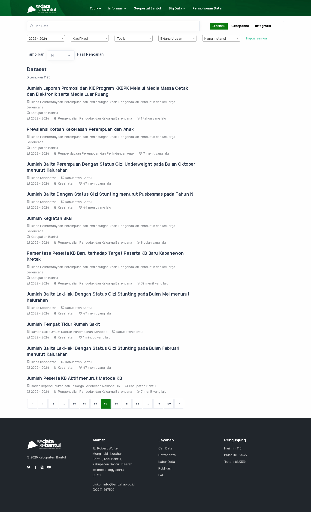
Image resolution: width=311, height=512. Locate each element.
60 (116, 403)
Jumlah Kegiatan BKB (49, 218)
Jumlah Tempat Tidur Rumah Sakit (63, 324)
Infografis (263, 26)
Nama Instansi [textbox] (215, 38)
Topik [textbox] (121, 38)
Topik (94, 8)
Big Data (175, 8)
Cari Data (165, 448)
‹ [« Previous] (32, 403)
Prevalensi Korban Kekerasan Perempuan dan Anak (80, 129)
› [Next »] (179, 403)
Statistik (218, 26)
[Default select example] (61, 55)
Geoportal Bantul (147, 8)
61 (127, 403)
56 (74, 403)
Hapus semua (256, 38)
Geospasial (240, 26)
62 (137, 403)
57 (84, 403)
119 (158, 403)
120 (169, 403)
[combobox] (46, 38)
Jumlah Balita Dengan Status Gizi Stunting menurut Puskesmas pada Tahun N (110, 194)
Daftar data (167, 455)
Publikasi (165, 468)
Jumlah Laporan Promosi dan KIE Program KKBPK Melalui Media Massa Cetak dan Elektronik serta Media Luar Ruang (107, 91)
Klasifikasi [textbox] (80, 38)
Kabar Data (166, 462)
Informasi (115, 8)
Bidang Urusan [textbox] (171, 38)
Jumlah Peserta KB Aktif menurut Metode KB (74, 378)
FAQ (161, 475)
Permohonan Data (207, 8)
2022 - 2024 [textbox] (38, 38)
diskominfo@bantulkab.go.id (114, 484)
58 (95, 403)
